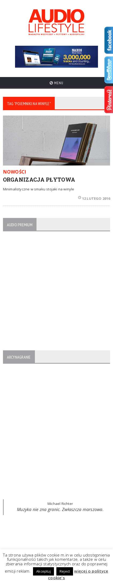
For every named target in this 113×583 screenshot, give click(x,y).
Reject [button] (65, 571)
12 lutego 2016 (94, 198)
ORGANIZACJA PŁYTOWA (39, 179)
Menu (56, 82)
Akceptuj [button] (43, 571)
